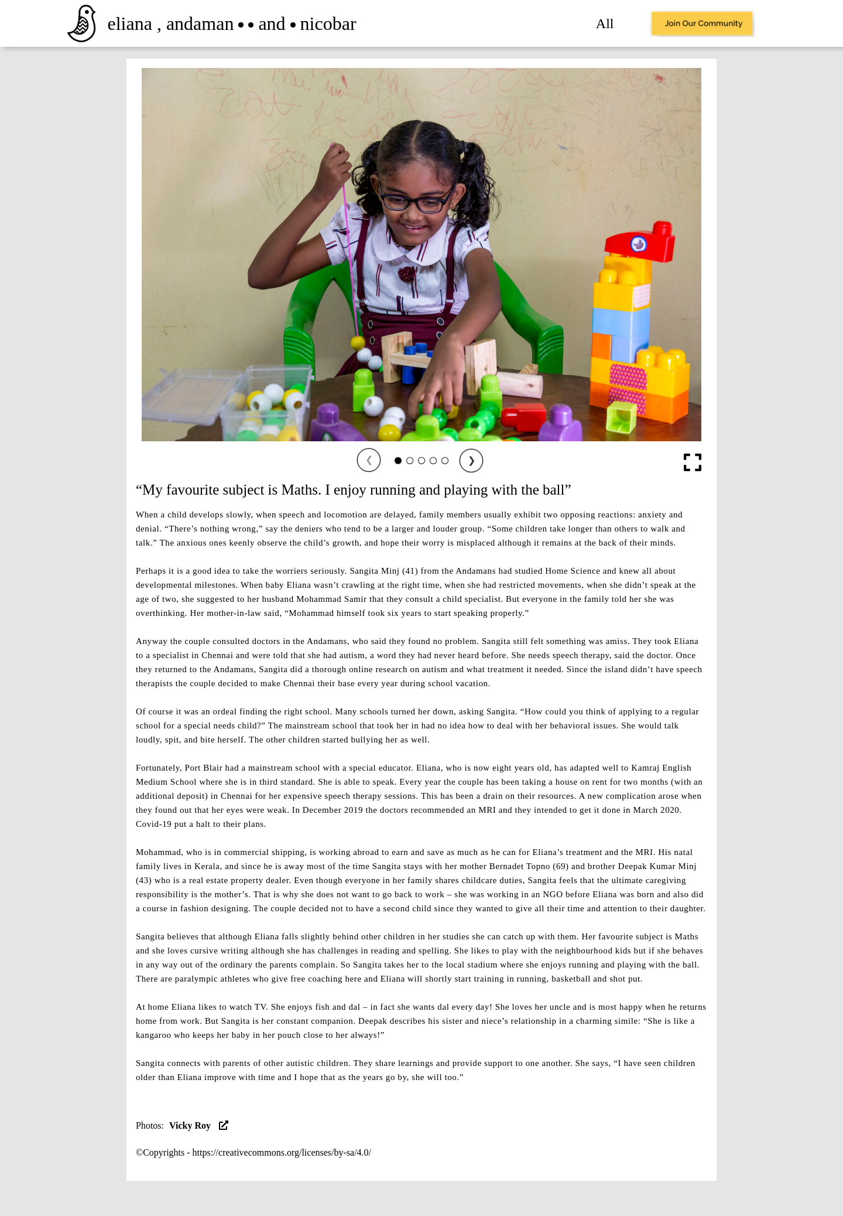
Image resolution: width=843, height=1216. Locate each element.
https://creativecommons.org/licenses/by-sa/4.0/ (282, 1152)
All (605, 23)
